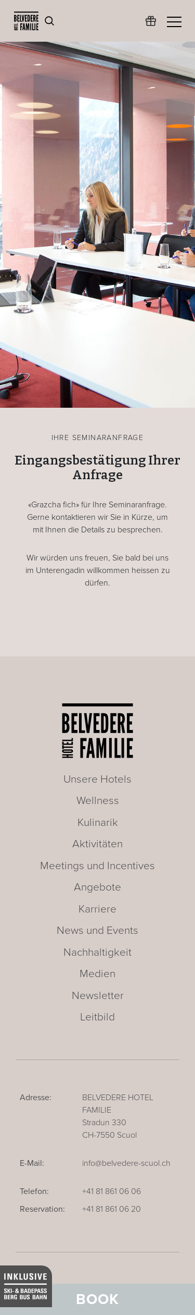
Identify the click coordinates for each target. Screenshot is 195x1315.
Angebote (97, 887)
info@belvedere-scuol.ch (126, 1163)
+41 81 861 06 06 (111, 1191)
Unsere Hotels (97, 779)
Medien (97, 973)
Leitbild (97, 1017)
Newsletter (98, 995)
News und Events (97, 930)
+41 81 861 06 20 (111, 1209)
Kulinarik (97, 822)
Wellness (97, 800)
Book (97, 1299)
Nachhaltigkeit (97, 952)
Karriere (97, 909)
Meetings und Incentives (97, 865)
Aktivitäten (97, 843)
